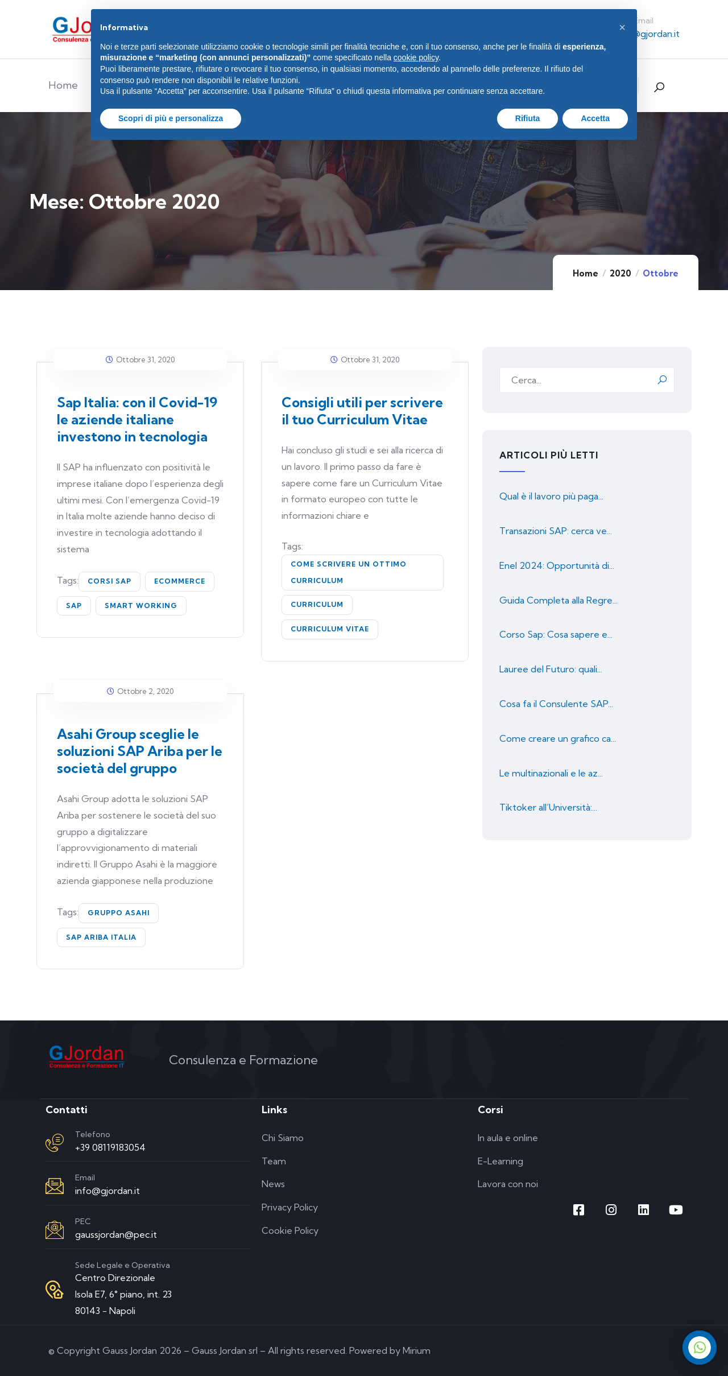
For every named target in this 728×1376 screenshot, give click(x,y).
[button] (622, 27)
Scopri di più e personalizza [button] (170, 118)
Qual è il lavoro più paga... (551, 496)
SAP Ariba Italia (101, 937)
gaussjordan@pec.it (116, 1234)
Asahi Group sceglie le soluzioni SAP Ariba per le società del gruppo (139, 750)
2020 (620, 273)
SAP (74, 605)
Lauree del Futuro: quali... (550, 669)
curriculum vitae (330, 629)
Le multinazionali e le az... (551, 773)
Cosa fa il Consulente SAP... (556, 703)
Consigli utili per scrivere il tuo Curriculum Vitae (362, 411)
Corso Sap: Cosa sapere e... (556, 634)
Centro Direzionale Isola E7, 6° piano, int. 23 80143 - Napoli (123, 1294)
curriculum (317, 604)
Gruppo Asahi (119, 912)
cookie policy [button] (416, 57)
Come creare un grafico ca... (557, 738)
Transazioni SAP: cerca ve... (555, 530)
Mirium (417, 1350)
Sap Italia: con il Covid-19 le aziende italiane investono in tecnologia (137, 419)
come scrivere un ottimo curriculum (349, 572)
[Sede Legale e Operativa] (55, 1289)
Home (585, 273)
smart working (141, 605)
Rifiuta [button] (527, 118)
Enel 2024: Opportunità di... (556, 565)
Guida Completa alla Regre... (558, 600)
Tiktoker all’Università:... (548, 807)
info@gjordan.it (647, 33)
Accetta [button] (595, 118)
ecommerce (179, 581)
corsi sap (109, 581)
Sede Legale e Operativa (122, 1265)
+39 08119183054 (110, 1147)
